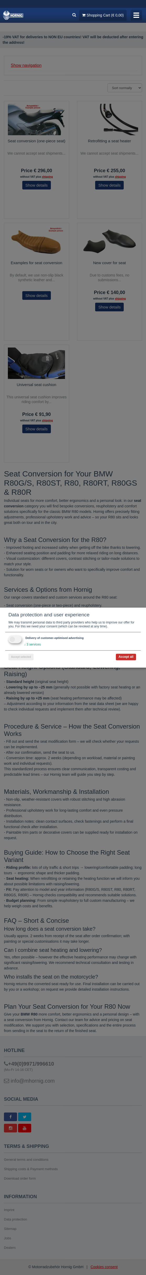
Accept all (125, 657)
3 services (32, 644)
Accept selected (21, 656)
